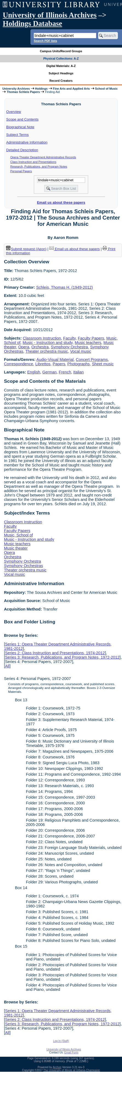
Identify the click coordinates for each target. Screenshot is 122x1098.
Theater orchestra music (46, 351)
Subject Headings (61, 73)
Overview (13, 112)
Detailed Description (22, 150)
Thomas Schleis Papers (23, 92)
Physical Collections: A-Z (61, 58)
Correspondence (18, 364)
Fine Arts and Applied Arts (71, 88)
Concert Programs (92, 359)
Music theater (15, 548)
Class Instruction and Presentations (33, 161)
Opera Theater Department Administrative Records (43, 157)
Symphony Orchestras (23, 565)
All (7, 666)
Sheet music (103, 364)
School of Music (106, 88)
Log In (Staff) (61, 1040)
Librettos (42, 364)
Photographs (78, 364)
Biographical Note (20, 127)
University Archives (16, 88)
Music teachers (88, 342)
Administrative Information (26, 142)
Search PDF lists (45, 40)
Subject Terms (17, 135)
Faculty (69, 338)
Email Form (71, 1052)
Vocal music (80, 351)
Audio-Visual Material (55, 359)
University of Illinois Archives (50, 15)
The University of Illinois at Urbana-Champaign (71, 1070)
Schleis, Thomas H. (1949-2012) (64, 287)
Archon (57, 1067)
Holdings (41, 88)
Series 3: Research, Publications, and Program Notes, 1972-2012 (62, 657)
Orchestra (40, 347)
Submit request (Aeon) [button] (26, 249)
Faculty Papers (91, 338)
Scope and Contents (22, 119)
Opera (23, 347)
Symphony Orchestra (69, 347)
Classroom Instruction (42, 338)
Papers (59, 364)
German (49, 372)
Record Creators (61, 80)
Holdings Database (32, 23)
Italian (78, 372)
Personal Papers (21, 171)
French (65, 372)
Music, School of (18, 535)
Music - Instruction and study (47, 342)
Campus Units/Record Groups (61, 51)
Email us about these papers (61, 202)
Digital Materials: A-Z (61, 66)
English (33, 372)
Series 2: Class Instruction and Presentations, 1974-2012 (55, 653)
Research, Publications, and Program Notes (38, 166)
